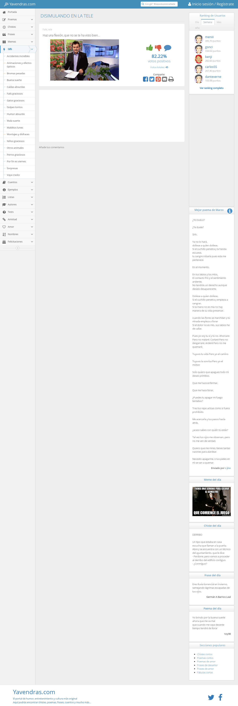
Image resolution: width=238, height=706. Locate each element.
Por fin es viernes (16, 161)
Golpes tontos (14, 107)
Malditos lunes (15, 127)
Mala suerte (13, 120)
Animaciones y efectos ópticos (19, 64)
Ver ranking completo (211, 88)
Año (197, 28)
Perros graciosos (16, 154)
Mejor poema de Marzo (208, 210)
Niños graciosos (15, 141)
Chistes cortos (204, 654)
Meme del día (212, 479)
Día (197, 22)
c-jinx (228, 468)
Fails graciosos (15, 93)
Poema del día (212, 608)
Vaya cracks (13, 175)
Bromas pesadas (16, 73)
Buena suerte (14, 80)
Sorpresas (12, 168)
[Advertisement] (111, 116)
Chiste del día (212, 525)
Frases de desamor (207, 665)
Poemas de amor (206, 661)
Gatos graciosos (15, 100)
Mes (219, 22)
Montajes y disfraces (18, 134)
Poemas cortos (205, 658)
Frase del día (213, 575)
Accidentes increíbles (18, 56)
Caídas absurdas (16, 87)
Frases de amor (205, 668)
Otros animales (15, 147)
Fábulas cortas (205, 672)
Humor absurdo (16, 114)
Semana (207, 22)
